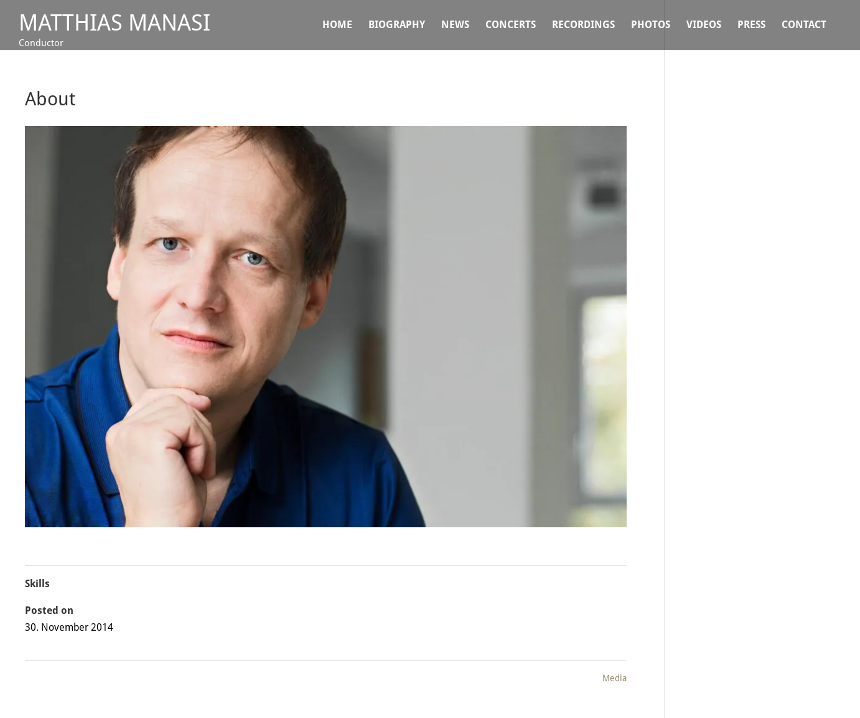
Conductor (41, 43)
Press (751, 26)
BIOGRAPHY (396, 26)
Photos (650, 26)
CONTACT (804, 26)
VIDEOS (703, 26)
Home (337, 26)
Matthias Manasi (114, 22)
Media (614, 678)
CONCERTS (510, 26)
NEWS (455, 26)
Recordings (583, 26)
